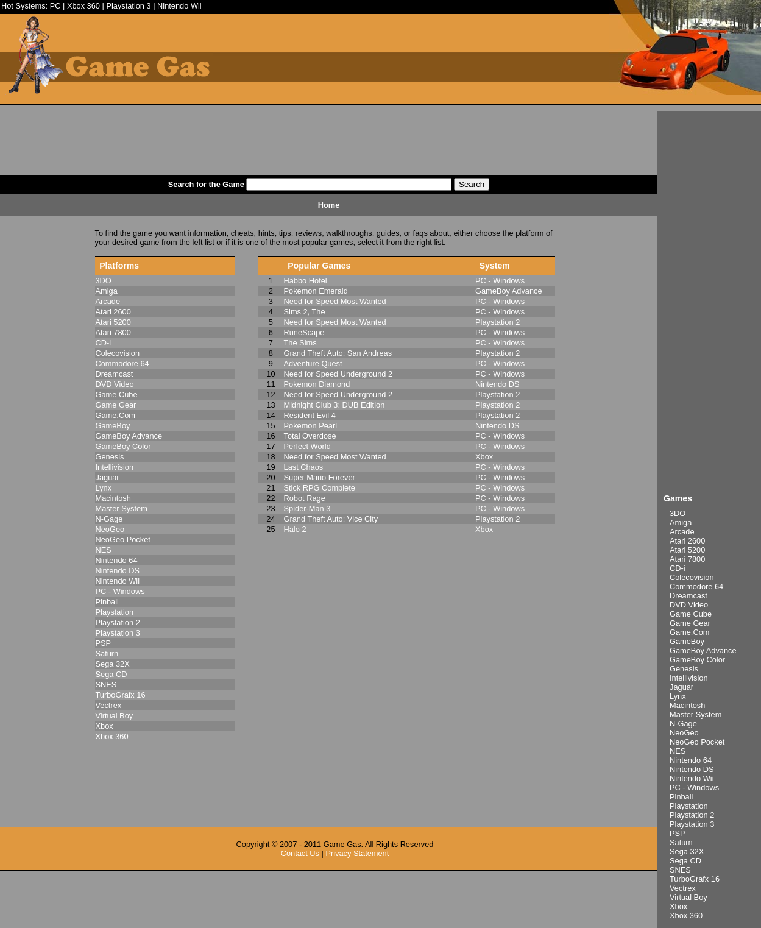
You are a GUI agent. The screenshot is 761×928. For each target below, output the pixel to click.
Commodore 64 (696, 586)
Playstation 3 (128, 5)
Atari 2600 (687, 540)
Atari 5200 (687, 549)
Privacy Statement (357, 853)
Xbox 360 (83, 5)
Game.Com (689, 632)
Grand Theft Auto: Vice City (331, 518)
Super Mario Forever (319, 477)
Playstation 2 (692, 815)
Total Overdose (310, 436)
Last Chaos (304, 467)
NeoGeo (684, 732)
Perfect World (307, 446)
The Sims (300, 342)
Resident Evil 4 (310, 415)
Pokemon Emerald (316, 291)
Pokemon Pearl (311, 425)
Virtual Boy (688, 897)
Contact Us (300, 853)
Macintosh (687, 705)
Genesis (684, 668)
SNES (680, 869)
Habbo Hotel (305, 280)
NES (677, 751)
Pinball (681, 796)
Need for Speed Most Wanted (335, 301)
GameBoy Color (697, 659)
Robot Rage (304, 498)
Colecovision (692, 577)
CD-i (677, 568)
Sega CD (685, 860)
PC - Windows (694, 787)
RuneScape (304, 332)
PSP (677, 833)
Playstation (689, 805)
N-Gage (683, 723)
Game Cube (691, 613)
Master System (695, 714)
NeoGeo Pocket (697, 741)
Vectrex (683, 888)
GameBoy (687, 641)
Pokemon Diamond (317, 384)
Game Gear (690, 623)
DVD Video (689, 604)
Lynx (678, 696)
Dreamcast (688, 595)
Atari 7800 (687, 559)
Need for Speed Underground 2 (338, 373)
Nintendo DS (692, 769)
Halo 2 (295, 529)
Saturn (681, 842)
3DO (677, 513)
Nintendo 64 (691, 760)
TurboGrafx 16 (695, 879)
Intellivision (689, 677)
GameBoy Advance (703, 650)
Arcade (682, 531)
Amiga (681, 522)
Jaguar (681, 687)
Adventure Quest (313, 363)
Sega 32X (687, 851)
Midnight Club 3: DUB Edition (334, 404)
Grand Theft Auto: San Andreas (338, 353)
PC (55, 5)
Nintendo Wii (179, 5)
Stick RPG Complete (319, 487)
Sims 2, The (304, 311)
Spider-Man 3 (307, 508)
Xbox (678, 906)
